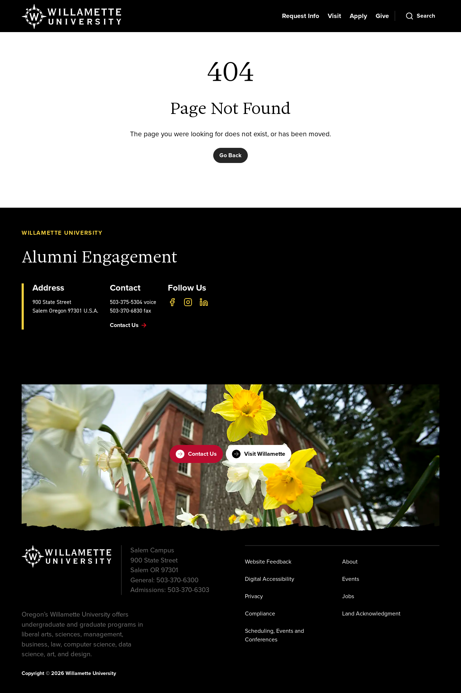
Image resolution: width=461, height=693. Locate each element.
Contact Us (196, 454)
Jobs (348, 596)
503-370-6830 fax (130, 310)
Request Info (300, 16)
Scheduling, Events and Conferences (274, 635)
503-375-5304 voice (133, 302)
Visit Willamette (258, 454)
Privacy (254, 596)
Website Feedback (268, 561)
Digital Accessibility (269, 579)
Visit (334, 16)
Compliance (260, 613)
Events (350, 579)
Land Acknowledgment (371, 613)
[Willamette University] (72, 16)
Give (382, 16)
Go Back (230, 155)
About (350, 561)
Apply (358, 16)
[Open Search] (420, 16)
